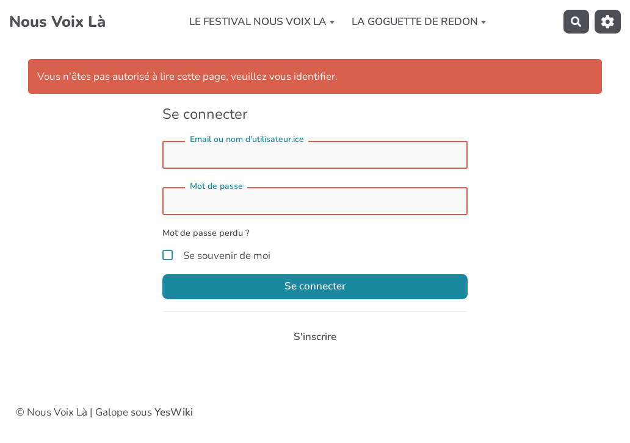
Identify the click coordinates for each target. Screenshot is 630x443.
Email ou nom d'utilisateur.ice (247, 139)
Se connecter (315, 286)
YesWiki (173, 412)
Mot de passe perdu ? (206, 233)
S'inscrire (315, 337)
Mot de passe (216, 186)
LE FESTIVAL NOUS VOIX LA (262, 22)
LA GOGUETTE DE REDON (419, 22)
